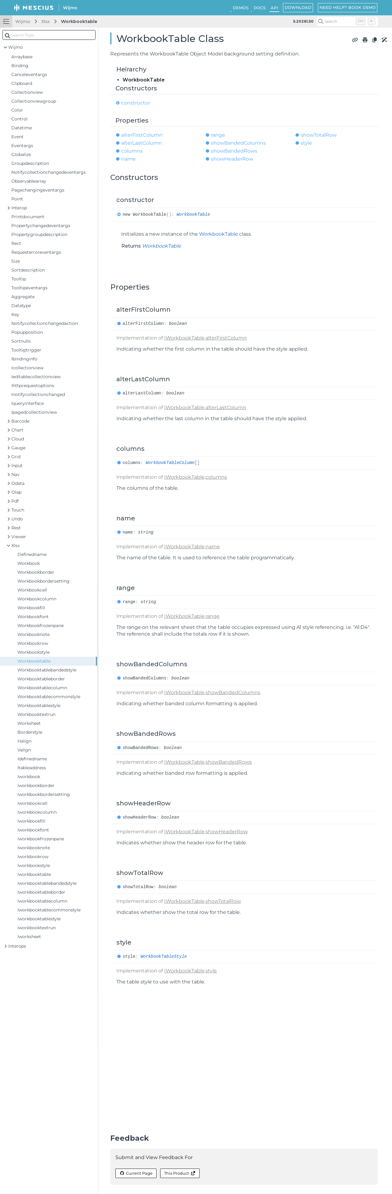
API (274, 7)
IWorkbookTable (184, 338)
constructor (135, 103)
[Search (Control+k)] (347, 21)
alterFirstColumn (142, 135)
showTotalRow (319, 135)
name (128, 159)
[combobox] (49, 35)
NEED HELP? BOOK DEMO (347, 7)
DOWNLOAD (298, 7)
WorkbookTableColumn (170, 462)
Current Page (136, 1173)
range (218, 135)
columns (132, 151)
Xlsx (45, 21)
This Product (179, 1173)
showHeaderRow (232, 159)
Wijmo (22, 21)
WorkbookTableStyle (164, 956)
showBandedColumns (238, 143)
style (306, 143)
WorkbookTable (193, 214)
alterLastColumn (141, 143)
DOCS (260, 7)
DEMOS (241, 7)
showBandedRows (234, 151)
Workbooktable (79, 21)
